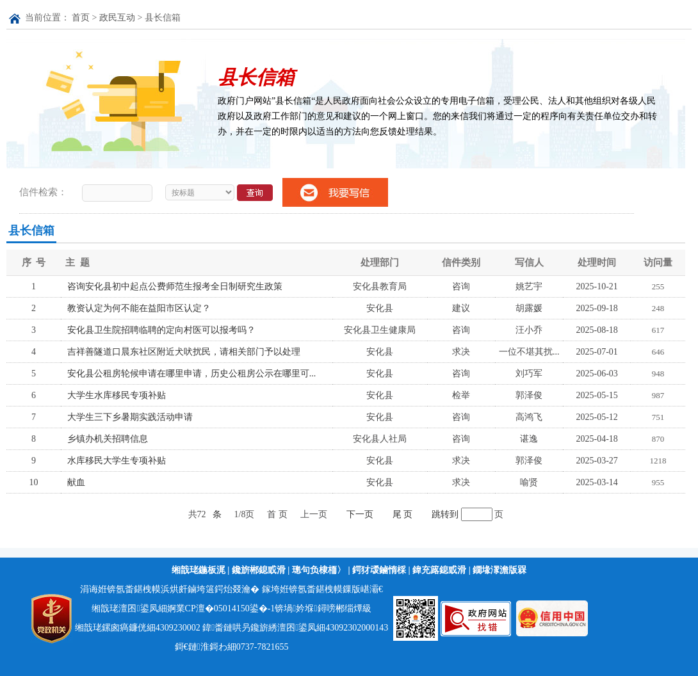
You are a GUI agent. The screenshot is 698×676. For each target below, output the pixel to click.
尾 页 (403, 514)
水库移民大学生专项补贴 (116, 460)
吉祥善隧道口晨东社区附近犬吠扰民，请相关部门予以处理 (183, 352)
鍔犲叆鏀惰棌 (379, 570)
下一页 (359, 514)
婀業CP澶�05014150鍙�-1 (221, 608)
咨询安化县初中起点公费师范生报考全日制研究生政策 (174, 286)
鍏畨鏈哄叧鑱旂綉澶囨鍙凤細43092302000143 (295, 627)
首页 (81, 17)
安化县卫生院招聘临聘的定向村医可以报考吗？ (161, 330)
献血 (76, 482)
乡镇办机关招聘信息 (107, 439)
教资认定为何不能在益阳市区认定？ (139, 308)
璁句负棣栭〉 (319, 570)
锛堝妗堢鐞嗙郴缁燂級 (323, 608)
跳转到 (446, 514)
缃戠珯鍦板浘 (198, 570)
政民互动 (117, 17)
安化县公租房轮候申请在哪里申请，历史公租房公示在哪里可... (191, 373)
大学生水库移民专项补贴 (116, 395)
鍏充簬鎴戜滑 (439, 570)
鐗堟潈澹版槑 (499, 570)
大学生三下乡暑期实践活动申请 (130, 417)
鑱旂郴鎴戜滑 (259, 570)
